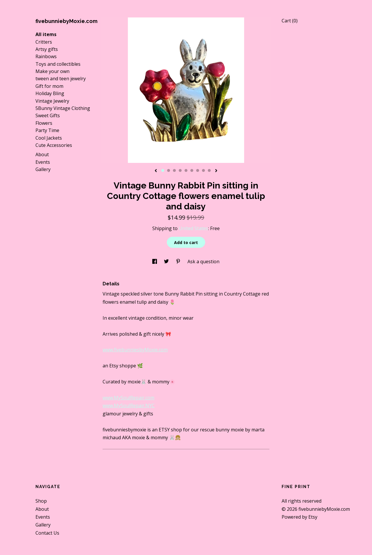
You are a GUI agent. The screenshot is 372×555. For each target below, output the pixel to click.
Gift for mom (49, 86)
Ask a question (203, 261)
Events (42, 162)
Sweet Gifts (47, 115)
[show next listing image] (216, 171)
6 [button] (191, 170)
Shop (41, 501)
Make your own (52, 71)
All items (45, 34)
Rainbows (46, 56)
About (42, 154)
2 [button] (168, 170)
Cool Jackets (48, 138)
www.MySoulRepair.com (128, 397)
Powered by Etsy (299, 517)
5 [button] (186, 170)
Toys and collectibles (58, 64)
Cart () (290, 20)
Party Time (47, 130)
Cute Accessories (53, 145)
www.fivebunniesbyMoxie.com (135, 349)
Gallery (43, 169)
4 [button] (180, 170)
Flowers (43, 123)
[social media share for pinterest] (179, 261)
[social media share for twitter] (167, 261)
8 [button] (203, 170)
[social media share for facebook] (155, 261)
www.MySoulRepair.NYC (129, 405)
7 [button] (197, 170)
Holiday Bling (49, 93)
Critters (43, 42)
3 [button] (174, 170)
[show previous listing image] (155, 171)
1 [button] (162, 170)
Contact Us (47, 533)
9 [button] (209, 170)
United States (193, 228)
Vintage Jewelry (52, 101)
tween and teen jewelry (60, 78)
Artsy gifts (46, 49)
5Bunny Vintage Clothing (62, 108)
